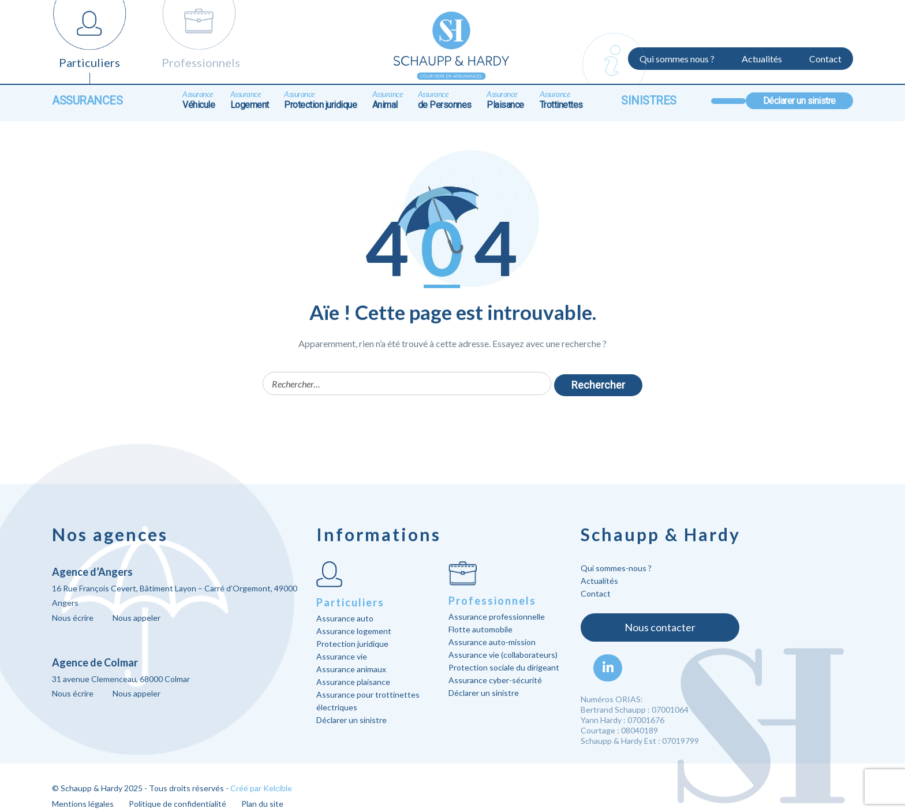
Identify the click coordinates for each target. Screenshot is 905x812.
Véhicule (198, 99)
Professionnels (201, 62)
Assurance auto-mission (492, 642)
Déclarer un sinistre (799, 100)
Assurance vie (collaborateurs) (503, 655)
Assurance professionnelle (496, 616)
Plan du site (262, 804)
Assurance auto (344, 618)
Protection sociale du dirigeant (503, 667)
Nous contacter (659, 627)
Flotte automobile (480, 629)
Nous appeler (136, 618)
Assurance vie (341, 656)
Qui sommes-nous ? (616, 568)
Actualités (762, 58)
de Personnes (445, 99)
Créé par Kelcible (261, 788)
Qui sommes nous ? (677, 58)
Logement (249, 99)
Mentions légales (83, 804)
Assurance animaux (351, 669)
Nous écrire (73, 618)
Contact (825, 58)
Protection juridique (320, 99)
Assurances (87, 100)
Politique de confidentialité (177, 804)
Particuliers (89, 62)
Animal (387, 99)
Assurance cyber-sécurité (495, 680)
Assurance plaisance (353, 682)
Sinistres (648, 100)
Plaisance (505, 99)
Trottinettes (561, 99)
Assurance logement (353, 631)
